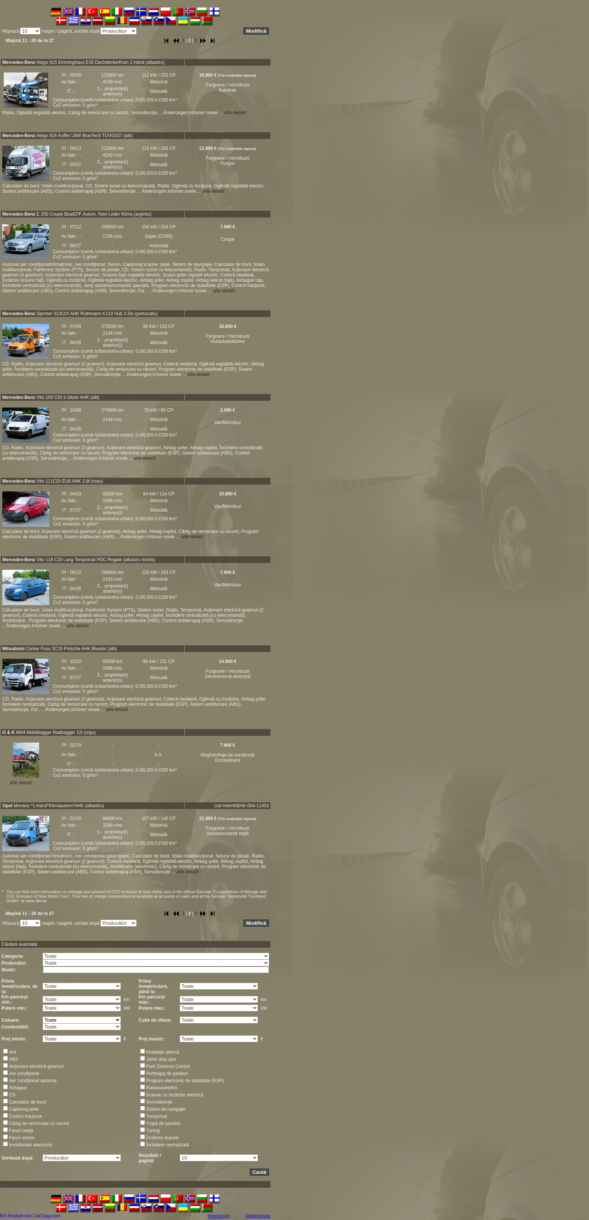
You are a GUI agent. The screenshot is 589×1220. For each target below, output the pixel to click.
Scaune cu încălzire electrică (175, 1095)
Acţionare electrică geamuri (36, 1066)
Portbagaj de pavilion (167, 1073)
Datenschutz (257, 1215)
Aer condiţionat (24, 1073)
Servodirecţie (159, 1102)
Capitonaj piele (24, 1109)
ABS (13, 1059)
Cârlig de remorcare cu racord (39, 1123)
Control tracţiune (25, 1116)
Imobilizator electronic (31, 1145)
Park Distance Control (168, 1066)
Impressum (219, 1215)
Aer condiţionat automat (33, 1080)
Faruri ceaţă (21, 1130)
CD (12, 1095)
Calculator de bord (27, 1102)
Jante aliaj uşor (161, 1059)
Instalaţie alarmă (162, 1052)
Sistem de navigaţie (166, 1109)
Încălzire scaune (162, 1137)
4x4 (12, 1052)
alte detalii (235, 112)
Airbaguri (18, 1087)
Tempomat (156, 1116)
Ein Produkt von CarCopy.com (30, 1215)
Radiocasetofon (161, 1087)
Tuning (153, 1130)
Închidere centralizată (167, 1145)
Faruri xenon (21, 1137)
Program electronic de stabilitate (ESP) (185, 1080)
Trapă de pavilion (163, 1123)
